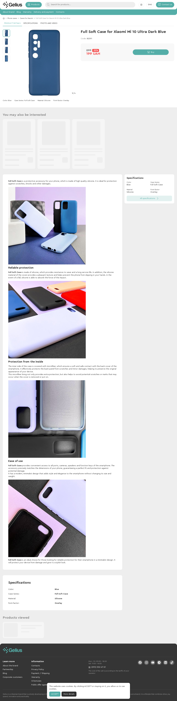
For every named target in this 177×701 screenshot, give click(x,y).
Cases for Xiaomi (26, 18)
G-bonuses (36, 681)
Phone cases (12, 18)
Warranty (27, 12)
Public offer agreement (41, 685)
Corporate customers (12, 677)
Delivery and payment (44, 12)
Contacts (60, 12)
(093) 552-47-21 (97, 667)
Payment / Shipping (40, 673)
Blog (19, 12)
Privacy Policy (37, 669)
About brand (8, 12)
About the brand (10, 666)
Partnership (8, 669)
